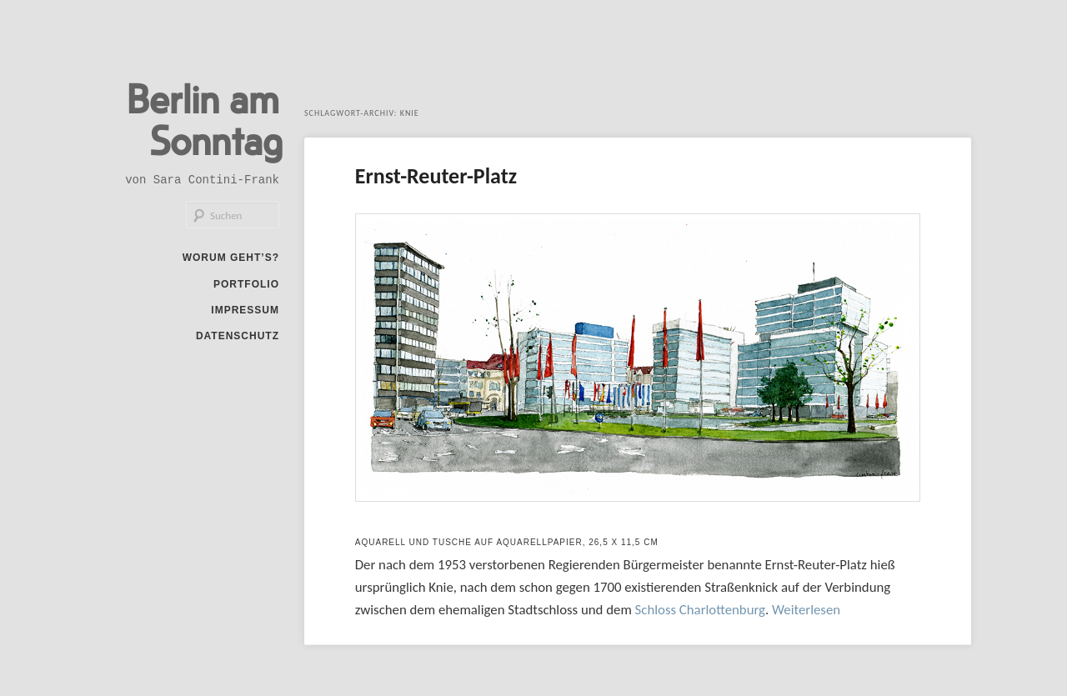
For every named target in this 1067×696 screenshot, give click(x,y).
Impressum (245, 310)
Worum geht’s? (231, 257)
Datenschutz (237, 336)
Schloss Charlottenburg (700, 609)
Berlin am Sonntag (205, 118)
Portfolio (246, 284)
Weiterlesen (806, 609)
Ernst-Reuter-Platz (436, 176)
